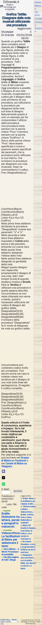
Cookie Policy (5, 620)
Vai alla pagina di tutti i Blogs (9, 558)
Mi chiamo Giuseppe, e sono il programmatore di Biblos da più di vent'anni (27, 546)
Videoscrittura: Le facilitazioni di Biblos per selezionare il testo (10, 538)
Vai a (10, 552)
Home (37, 2)
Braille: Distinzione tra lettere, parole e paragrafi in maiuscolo (10, 519)
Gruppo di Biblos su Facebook (15, 459)
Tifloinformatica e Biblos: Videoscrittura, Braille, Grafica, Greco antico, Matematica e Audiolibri (28, 514)
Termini (14, 620)
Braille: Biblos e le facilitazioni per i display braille (28, 501)
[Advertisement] (16, 190)
